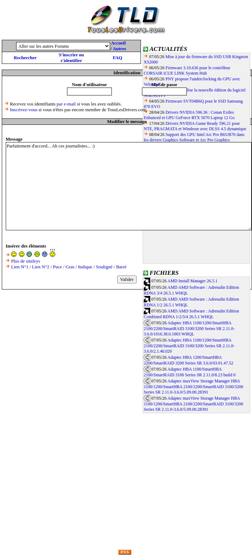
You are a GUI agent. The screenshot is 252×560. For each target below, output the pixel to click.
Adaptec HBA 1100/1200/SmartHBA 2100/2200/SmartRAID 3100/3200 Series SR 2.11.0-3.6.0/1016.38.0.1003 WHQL (189, 328)
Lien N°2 (40, 266)
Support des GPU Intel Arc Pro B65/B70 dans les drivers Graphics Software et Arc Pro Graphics (194, 137)
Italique (85, 266)
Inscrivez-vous (24, 109)
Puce (57, 266)
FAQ (117, 57)
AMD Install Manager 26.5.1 (192, 280)
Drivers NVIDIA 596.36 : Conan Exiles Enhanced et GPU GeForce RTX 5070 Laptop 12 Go (189, 115)
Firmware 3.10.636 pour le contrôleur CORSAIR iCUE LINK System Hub (187, 70)
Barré (121, 266)
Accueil (118, 43)
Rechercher (25, 57)
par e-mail (66, 104)
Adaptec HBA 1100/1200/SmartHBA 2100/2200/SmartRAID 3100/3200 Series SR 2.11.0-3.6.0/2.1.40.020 (189, 346)
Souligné (104, 266)
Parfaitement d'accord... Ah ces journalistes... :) (129, 186)
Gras (70, 266)
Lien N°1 (19, 266)
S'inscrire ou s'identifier (71, 57)
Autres (119, 48)
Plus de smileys (25, 261)
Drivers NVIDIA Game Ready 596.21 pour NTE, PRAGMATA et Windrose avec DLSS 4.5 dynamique (195, 126)
